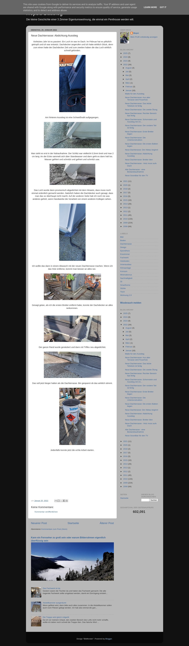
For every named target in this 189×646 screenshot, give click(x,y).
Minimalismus (126, 275)
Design (123, 247)
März (128, 83)
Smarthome (125, 285)
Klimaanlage (125, 268)
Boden (123, 240)
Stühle (123, 288)
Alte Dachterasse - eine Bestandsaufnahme (135, 170)
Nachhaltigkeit (126, 278)
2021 (125, 181)
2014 (125, 204)
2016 (125, 196)
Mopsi (136, 33)
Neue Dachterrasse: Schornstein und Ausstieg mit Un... (141, 120)
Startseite (73, 523)
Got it (163, 7)
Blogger (108, 639)
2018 (125, 189)
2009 (125, 223)
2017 (125, 192)
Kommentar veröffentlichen (46, 512)
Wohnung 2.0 (126, 295)
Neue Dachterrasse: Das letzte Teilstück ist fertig (138, 104)
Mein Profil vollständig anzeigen (144, 37)
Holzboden (125, 261)
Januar (129, 90)
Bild (122, 237)
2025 (125, 53)
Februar (129, 87)
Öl (121, 282)
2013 (125, 207)
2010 (125, 219)
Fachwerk (124, 258)
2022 (125, 64)
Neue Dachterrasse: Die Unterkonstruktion (135, 139)
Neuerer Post (39, 523)
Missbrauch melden (130, 303)
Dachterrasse (126, 244)
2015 (125, 200)
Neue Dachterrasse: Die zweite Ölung (141, 110)
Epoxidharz (125, 251)
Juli (127, 71)
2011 (125, 215)
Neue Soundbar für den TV (136, 175)
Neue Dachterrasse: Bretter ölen (139, 160)
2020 (125, 185)
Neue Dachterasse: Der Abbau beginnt (141, 150)
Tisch (122, 292)
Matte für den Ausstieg (134, 94)
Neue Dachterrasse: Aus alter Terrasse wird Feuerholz (137, 98)
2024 (125, 57)
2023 (125, 61)
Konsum (123, 271)
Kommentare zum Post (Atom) (54, 529)
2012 (125, 211)
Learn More (150, 7)
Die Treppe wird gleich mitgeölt (56, 617)
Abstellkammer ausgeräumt (54, 603)
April (128, 79)
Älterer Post (107, 523)
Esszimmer (125, 254)
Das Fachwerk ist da (51, 588)
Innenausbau (125, 264)
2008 (125, 226)
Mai (127, 75)
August (129, 68)
